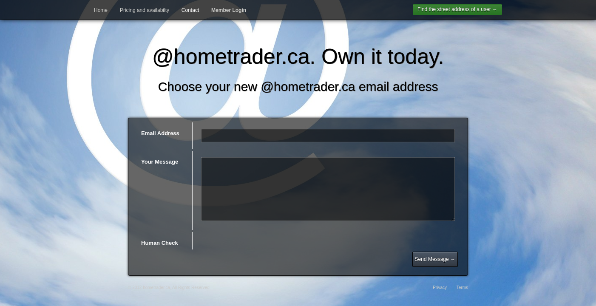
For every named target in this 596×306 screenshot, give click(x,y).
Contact (190, 10)
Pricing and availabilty (144, 10)
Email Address (160, 133)
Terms (462, 287)
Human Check (159, 243)
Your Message (159, 162)
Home (101, 10)
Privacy (440, 287)
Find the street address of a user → (457, 9)
